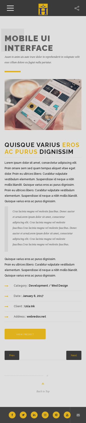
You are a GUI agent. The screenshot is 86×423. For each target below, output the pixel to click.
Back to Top (43, 391)
